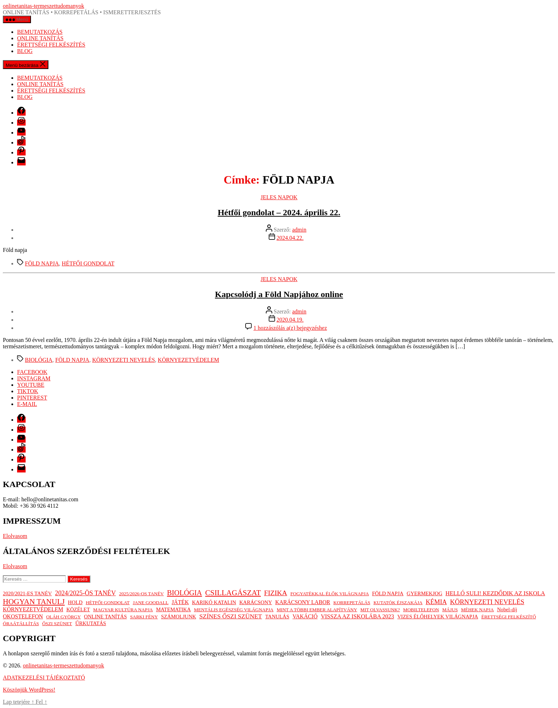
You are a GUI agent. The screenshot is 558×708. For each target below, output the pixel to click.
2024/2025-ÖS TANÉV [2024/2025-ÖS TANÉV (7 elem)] (85, 593)
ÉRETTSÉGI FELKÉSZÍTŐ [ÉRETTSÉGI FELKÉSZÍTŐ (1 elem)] (508, 616)
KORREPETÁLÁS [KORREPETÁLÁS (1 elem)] (351, 602)
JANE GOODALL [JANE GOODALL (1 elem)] (150, 602)
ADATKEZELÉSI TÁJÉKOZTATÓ (44, 678)
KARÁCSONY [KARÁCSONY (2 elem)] (255, 602)
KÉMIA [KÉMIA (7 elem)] (436, 602)
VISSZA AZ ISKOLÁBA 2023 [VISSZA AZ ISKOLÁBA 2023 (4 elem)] (357, 616)
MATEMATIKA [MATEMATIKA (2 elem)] (173, 609)
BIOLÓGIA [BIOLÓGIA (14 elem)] (184, 593)
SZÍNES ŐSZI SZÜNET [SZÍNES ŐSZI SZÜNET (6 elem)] (230, 616)
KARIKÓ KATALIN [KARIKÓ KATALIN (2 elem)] (214, 602)
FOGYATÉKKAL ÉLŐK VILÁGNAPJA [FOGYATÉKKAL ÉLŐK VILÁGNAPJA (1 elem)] (329, 593)
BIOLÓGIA (38, 360)
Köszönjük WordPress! (29, 690)
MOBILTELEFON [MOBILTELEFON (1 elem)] (421, 609)
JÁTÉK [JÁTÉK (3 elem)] (180, 602)
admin (299, 230)
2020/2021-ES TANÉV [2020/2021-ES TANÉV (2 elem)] (27, 593)
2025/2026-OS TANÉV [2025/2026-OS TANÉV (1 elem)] (141, 593)
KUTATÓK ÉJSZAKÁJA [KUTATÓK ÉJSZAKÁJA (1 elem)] (397, 602)
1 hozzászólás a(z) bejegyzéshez (290, 328)
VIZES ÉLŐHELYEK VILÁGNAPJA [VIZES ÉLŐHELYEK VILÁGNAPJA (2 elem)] (437, 616)
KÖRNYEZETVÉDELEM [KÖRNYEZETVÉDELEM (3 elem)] (33, 609)
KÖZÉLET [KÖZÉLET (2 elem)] (78, 609)
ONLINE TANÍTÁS (40, 38)
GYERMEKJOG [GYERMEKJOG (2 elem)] (424, 593)
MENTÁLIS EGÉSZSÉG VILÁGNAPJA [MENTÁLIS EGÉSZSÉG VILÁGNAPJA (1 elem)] (233, 609)
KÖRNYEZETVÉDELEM (188, 360)
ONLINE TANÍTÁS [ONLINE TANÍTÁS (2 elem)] (105, 616)
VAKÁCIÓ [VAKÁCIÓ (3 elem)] (305, 616)
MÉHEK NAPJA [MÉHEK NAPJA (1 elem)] (477, 609)
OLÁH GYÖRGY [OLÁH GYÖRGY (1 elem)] (63, 616)
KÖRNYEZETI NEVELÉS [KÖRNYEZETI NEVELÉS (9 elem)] (487, 602)
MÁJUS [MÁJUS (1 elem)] (450, 609)
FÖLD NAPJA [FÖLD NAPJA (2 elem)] (388, 593)
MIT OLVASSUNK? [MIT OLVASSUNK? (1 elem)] (380, 609)
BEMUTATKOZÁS (40, 32)
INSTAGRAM (34, 378)
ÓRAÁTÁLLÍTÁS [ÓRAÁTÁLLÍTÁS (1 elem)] (21, 623)
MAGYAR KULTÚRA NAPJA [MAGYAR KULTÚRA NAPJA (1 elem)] (123, 609)
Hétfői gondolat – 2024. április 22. (279, 212)
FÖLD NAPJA (42, 263)
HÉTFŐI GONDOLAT (88, 263)
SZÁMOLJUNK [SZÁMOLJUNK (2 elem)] (178, 616)
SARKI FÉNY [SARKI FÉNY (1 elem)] (144, 616)
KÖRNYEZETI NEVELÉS (123, 360)
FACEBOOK (32, 372)
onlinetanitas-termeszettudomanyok (43, 6)
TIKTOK (27, 391)
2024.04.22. (290, 238)
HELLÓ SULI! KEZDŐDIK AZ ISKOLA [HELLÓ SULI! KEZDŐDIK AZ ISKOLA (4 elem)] (495, 593)
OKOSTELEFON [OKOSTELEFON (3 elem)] (23, 616)
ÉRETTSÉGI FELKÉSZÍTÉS (51, 45)
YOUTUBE (30, 385)
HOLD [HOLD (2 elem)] (75, 602)
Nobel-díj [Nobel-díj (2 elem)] (507, 609)
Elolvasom (15, 536)
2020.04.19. (290, 320)
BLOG (25, 51)
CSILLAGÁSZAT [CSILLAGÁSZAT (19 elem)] (233, 592)
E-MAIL (27, 404)
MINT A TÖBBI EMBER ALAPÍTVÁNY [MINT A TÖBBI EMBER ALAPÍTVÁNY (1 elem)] (317, 609)
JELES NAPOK (279, 197)
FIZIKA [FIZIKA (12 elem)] (275, 593)
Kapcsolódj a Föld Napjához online (279, 294)
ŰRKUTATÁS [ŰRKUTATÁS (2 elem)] (90, 623)
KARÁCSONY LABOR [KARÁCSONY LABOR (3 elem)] (302, 602)
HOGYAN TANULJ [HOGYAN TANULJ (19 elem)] (34, 601)
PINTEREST (32, 398)
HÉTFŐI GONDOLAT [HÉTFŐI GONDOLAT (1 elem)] (108, 602)
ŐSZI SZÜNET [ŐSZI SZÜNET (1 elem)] (57, 623)
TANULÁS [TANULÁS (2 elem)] (277, 616)
